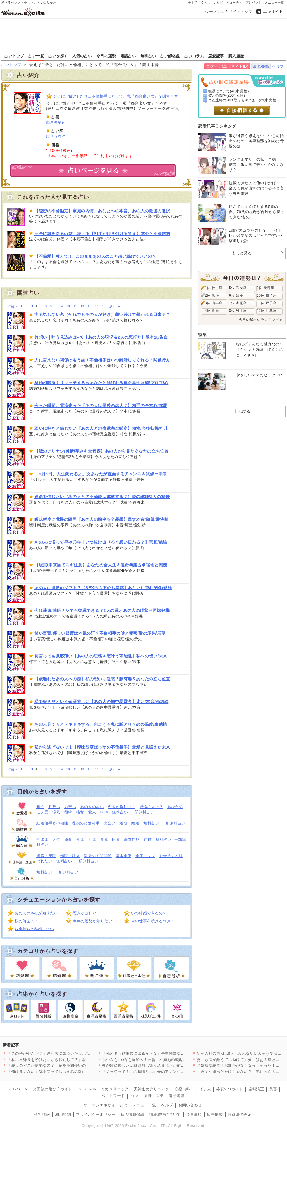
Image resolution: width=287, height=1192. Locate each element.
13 (89, 306)
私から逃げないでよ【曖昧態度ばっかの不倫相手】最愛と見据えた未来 (102, 747)
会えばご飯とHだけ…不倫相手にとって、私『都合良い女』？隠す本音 (115, 96)
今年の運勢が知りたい (92, 921)
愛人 (92, 812)
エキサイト (273, 11)
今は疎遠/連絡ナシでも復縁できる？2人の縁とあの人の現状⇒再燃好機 (102, 610)
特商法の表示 (239, 1114)
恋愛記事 (216, 55)
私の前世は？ (26, 921)
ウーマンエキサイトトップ (228, 11)
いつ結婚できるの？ (149, 913)
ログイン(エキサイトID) (227, 66)
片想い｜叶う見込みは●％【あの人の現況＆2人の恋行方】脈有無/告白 (101, 337)
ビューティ (234, 2)
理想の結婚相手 (86, 823)
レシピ (218, 2)
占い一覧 (36, 55)
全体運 (42, 839)
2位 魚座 (212, 295)
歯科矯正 (256, 1089)
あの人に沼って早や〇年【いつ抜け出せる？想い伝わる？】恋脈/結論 (100, 542)
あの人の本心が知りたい (36, 913)
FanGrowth (86, 1089)
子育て (193, 2)
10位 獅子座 (267, 295)
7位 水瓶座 (238, 303)
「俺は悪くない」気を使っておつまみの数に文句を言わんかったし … (69, 1071)
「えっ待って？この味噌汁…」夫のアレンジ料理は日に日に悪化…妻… (165, 1071)
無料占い (148, 55)
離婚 (135, 823)
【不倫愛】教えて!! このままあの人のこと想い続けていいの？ (95, 256)
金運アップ (145, 856)
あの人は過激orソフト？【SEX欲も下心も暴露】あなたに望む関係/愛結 (103, 587)
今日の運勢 (106, 55)
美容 (273, 1089)
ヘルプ (278, 66)
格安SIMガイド (229, 1089)
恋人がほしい (84, 913)
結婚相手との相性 (52, 823)
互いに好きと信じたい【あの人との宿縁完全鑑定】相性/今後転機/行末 (101, 428)
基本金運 (123, 856)
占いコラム (194, 55)
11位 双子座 (267, 303)
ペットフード (113, 1096)
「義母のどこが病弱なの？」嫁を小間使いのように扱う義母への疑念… (70, 1065)
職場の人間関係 (98, 856)
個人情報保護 (132, 1114)
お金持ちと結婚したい (34, 929)
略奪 (80, 812)
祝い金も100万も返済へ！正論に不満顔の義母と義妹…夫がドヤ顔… (162, 1059)
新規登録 (261, 66)
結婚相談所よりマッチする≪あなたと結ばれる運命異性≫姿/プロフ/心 (101, 382)
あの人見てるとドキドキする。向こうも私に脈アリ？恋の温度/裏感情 (100, 724)
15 (104, 306)
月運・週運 (98, 839)
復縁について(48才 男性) (228, 91)
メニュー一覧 (274, 2)
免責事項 (194, 1114)
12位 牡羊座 (267, 311)
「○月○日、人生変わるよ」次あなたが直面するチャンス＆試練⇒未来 (100, 473)
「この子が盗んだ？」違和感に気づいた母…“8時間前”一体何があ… (67, 1053)
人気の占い (82, 55)
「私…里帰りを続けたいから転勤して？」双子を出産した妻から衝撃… (70, 1059)
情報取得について (165, 1114)
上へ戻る (241, 411)
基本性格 (132, 839)
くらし (205, 2)
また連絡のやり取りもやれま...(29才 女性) (243, 100)
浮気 (56, 812)
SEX (104, 812)
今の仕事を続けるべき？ (153, 921)
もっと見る (242, 253)
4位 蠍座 (212, 311)
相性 (40, 807)
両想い (70, 807)
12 (82, 306)
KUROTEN (18, 1089)
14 (96, 306)
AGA (134, 1096)
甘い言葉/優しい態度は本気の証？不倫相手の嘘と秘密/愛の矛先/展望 (99, 633)
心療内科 (182, 1089)
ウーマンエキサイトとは (105, 1105)
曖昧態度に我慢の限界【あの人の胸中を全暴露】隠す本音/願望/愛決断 (101, 519)
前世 (148, 839)
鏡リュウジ (56, 136)
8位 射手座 (238, 311)
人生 (56, 839)
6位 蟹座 (236, 295)
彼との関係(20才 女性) (226, 95)
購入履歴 (236, 55)
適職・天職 (46, 856)
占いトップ (14, 55)
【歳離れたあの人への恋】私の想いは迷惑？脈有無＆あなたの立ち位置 (102, 678)
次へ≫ (114, 306)
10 (68, 306)
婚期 (123, 823)
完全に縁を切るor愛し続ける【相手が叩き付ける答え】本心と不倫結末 (102, 233)
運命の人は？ (151, 807)
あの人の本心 (92, 807)
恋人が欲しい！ (121, 807)
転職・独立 (70, 856)
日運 (116, 839)
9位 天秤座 (265, 288)
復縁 (68, 812)
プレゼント (254, 2)
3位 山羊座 (214, 303)
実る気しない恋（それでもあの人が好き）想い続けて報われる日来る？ (102, 314)
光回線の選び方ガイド (52, 1089)
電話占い (128, 55)
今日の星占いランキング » (260, 320)
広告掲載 (215, 1114)
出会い (110, 823)
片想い (54, 807)
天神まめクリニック (151, 1089)
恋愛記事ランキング (217, 126)
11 (75, 306)
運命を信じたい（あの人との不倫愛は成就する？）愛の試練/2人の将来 (102, 496)
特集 (202, 334)
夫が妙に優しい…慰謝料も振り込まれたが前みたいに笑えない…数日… (165, 1065)
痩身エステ (154, 1096)
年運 (80, 839)
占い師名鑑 (170, 55)
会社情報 (42, 1114)
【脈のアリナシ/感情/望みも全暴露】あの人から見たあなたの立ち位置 (101, 451)
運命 (68, 839)
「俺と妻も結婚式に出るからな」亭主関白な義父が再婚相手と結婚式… (165, 1053)
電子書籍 (176, 1096)
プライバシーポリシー (95, 1114)
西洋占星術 (56, 122)
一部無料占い (142, 812)
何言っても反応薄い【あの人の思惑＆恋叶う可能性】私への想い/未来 (100, 656)
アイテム (203, 1089)
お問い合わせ (190, 1105)
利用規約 (63, 1114)
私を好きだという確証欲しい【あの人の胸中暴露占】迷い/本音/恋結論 (101, 701)
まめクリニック (115, 1089)
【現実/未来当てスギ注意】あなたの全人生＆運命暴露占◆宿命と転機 (100, 565)
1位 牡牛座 (214, 288)
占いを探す (58, 55)
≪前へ (12, 306)
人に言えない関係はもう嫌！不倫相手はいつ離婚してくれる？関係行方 (102, 360)
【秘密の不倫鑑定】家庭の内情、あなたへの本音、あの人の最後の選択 (102, 210)
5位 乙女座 (238, 288)
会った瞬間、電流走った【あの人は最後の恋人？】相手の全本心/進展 (100, 405)
